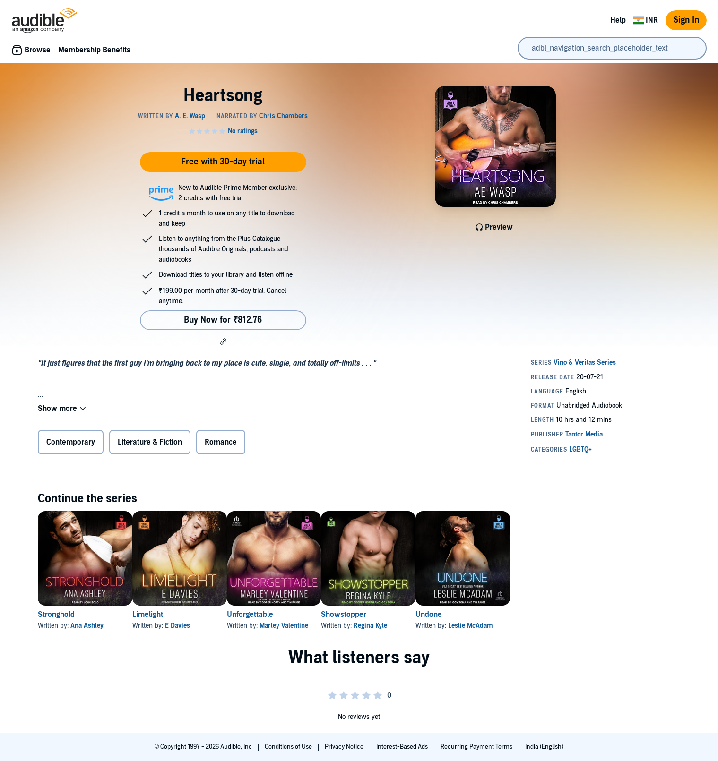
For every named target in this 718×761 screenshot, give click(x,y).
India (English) (544, 747)
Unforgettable (280, 614)
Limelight (162, 614)
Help (618, 20)
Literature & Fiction (150, 442)
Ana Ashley (87, 626)
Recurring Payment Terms (477, 747)
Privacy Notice (345, 747)
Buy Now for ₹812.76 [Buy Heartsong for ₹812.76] (223, 320)
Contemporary (70, 442)
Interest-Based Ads (402, 747)
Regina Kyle (416, 626)
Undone (489, 614)
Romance (221, 442)
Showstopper (389, 614)
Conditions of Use (289, 747)
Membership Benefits (94, 50)
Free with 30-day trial (223, 162)
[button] (223, 341)
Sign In (686, 20)
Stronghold (56, 614)
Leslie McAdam (531, 626)
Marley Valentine (314, 626)
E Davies (192, 626)
